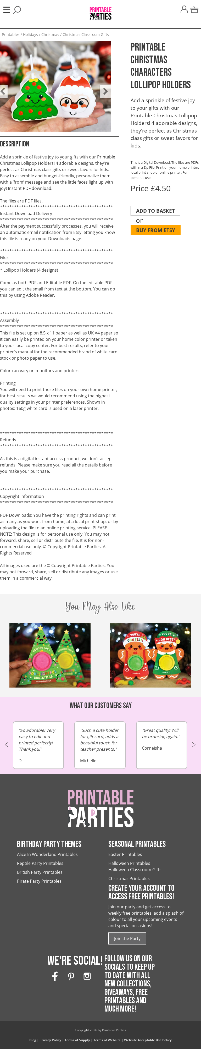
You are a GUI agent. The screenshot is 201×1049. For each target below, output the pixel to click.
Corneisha (162, 739)
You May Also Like (100, 606)
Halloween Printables (129, 863)
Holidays (30, 34)
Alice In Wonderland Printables (47, 854)
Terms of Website (107, 1040)
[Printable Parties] (100, 11)
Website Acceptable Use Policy (148, 1040)
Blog (32, 1040)
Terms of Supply (77, 1040)
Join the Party (127, 938)
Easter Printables (125, 854)
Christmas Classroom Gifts (86, 34)
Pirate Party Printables (39, 881)
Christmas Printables (129, 878)
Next (102, 87)
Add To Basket (155, 210)
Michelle (100, 745)
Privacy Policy (50, 1040)
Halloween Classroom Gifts (134, 869)
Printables (11, 34)
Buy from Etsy (155, 230)
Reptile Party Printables (40, 863)
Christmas (50, 34)
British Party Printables (40, 872)
